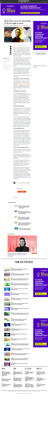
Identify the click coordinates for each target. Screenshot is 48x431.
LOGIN (44, 1)
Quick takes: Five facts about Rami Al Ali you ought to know (15, 23)
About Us (33, 393)
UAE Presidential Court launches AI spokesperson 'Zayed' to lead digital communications (20, 356)
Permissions (29, 393)
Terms (18, 393)
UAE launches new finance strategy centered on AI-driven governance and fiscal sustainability (20, 346)
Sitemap (37, 393)
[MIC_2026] (24, 9)
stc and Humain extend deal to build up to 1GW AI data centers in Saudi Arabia (20, 351)
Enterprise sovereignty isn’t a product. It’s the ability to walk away (19, 296)
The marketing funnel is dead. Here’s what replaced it (19, 336)
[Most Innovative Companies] (40, 35)
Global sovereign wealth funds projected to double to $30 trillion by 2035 (19, 271)
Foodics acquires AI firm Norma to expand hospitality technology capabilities (19, 322)
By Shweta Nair (16, 47)
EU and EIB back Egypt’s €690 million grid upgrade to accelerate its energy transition (20, 276)
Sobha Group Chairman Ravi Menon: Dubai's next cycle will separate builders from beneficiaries (20, 286)
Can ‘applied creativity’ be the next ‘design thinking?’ (19, 366)
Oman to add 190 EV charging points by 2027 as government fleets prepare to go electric (20, 281)
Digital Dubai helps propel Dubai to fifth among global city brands (20, 311)
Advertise (9, 393)
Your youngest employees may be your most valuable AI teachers (19, 331)
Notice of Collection (23, 393)
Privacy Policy (14, 393)
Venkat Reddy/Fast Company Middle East (15, 44)
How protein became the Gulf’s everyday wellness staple (19, 341)
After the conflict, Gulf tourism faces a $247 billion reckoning (19, 291)
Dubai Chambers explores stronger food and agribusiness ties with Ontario (19, 306)
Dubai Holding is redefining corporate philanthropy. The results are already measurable (17, 256)
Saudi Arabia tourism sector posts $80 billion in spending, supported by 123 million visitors (20, 361)
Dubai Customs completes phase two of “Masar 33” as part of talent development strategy (20, 316)
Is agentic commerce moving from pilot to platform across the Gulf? (19, 327)
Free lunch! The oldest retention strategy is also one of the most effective (20, 301)
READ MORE (34, 255)
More (14, 200)
